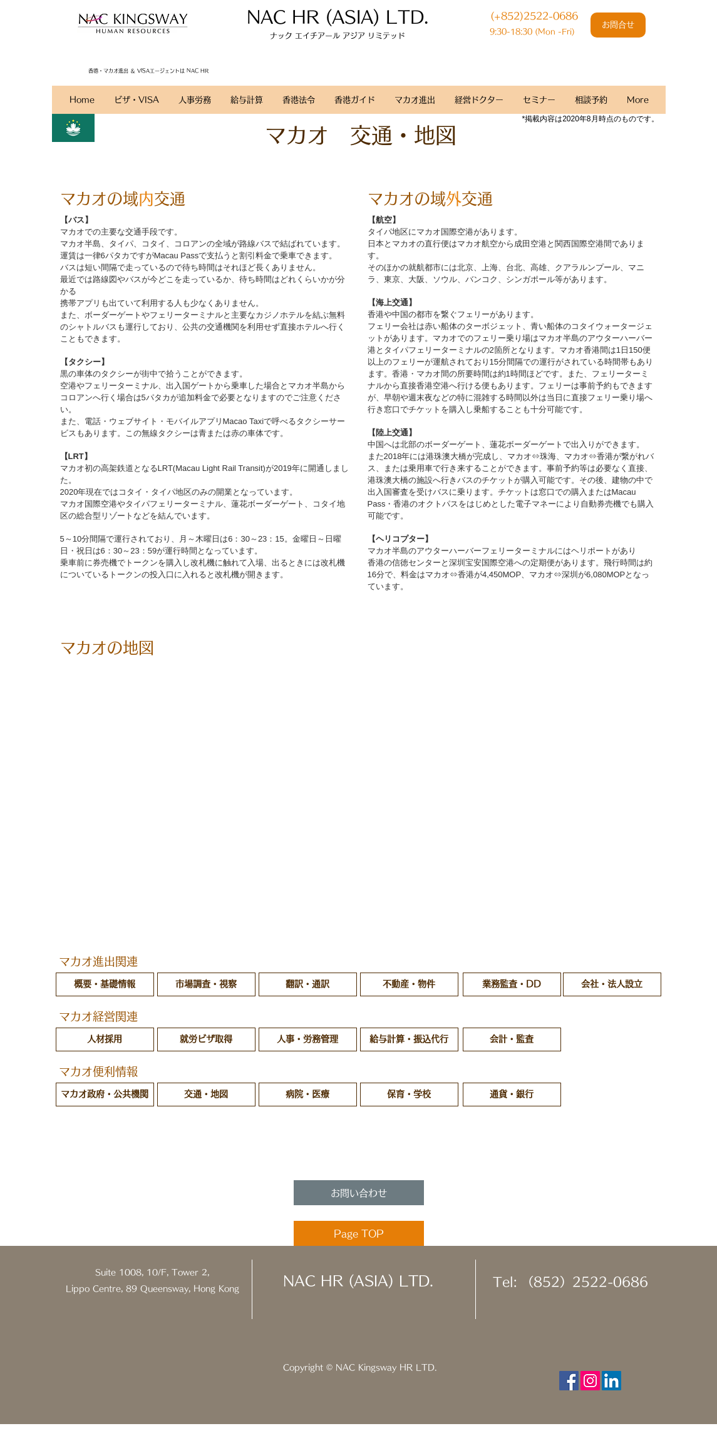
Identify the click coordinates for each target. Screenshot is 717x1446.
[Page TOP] (359, 1233)
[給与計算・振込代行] (409, 1039)
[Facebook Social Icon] (569, 1380)
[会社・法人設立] (612, 984)
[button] (409, 1094)
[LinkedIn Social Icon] (611, 1380)
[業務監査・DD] (512, 984)
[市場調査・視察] (206, 984)
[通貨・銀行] (512, 1094)
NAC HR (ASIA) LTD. (358, 1281)
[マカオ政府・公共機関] (105, 1094)
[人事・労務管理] (308, 1039)
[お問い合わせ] (359, 1192)
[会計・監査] (512, 1039)
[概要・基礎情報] (105, 984)
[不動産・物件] (409, 984)
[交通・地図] (206, 1094)
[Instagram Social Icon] (590, 1380)
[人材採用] (105, 1039)
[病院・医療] (308, 1094)
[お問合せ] (618, 25)
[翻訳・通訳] (308, 984)
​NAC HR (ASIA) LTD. (337, 16)
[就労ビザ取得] (206, 1039)
